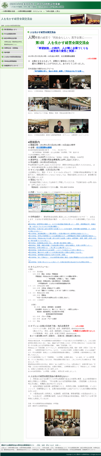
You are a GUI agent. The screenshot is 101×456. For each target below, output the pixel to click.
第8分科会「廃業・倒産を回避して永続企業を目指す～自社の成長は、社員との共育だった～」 (61, 245)
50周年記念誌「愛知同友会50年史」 (13, 42)
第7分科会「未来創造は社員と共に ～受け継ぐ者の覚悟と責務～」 (51, 243)
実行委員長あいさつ (10, 29)
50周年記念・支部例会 (11, 48)
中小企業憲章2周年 (10, 34)
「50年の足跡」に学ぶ (52, 11)
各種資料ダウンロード (11, 65)
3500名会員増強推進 (10, 61)
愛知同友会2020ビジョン (10, 44)
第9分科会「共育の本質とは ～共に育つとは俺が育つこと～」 (50, 248)
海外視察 (7, 52)
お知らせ (4, 448)
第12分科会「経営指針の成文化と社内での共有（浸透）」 (48, 255)
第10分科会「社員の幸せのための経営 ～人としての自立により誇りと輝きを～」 (56, 250)
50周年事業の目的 (9, 11)
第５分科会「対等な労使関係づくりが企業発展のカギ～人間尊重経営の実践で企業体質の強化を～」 (62, 236)
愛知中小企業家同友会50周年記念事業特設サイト (17, 445)
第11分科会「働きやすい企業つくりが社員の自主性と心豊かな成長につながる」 (56, 252)
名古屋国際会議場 (44, 147)
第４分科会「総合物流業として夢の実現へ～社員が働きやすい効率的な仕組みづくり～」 (59, 233)
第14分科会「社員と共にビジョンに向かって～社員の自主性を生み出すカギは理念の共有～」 (60, 262)
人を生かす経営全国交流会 (12, 25)
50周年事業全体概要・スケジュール (30, 11)
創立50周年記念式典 (10, 38)
